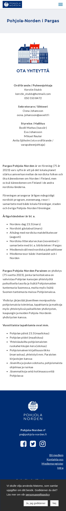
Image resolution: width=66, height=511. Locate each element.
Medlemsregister (52, 463)
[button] (60, 4)
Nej (54, 503)
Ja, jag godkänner (35, 503)
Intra (60, 467)
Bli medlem (56, 455)
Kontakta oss (55, 459)
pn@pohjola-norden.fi (33, 434)
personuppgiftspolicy (38, 494)
